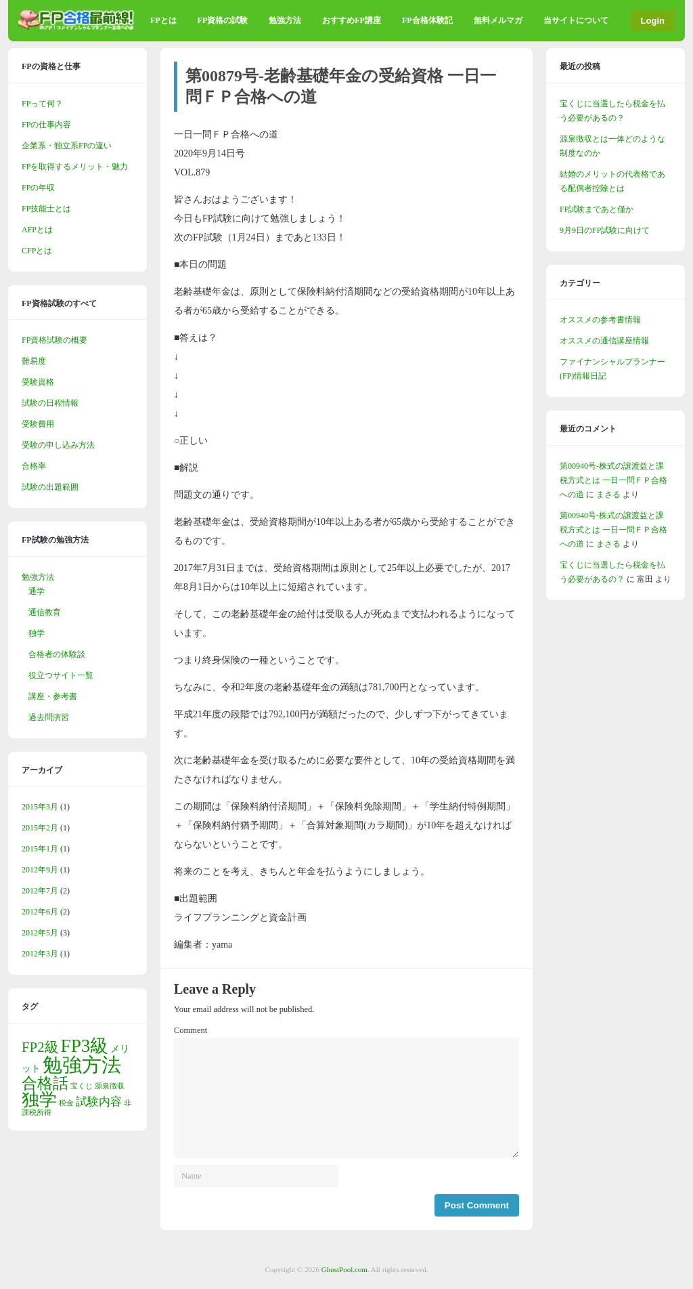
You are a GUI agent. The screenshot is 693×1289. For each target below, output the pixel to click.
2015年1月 (40, 848)
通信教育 (44, 612)
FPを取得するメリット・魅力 (75, 166)
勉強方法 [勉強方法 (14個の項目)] (82, 1065)
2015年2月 (40, 827)
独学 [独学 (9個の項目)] (39, 1100)
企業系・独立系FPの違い (67, 145)
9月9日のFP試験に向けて (605, 230)
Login (653, 21)
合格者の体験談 (56, 654)
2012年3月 (40, 953)
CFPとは (37, 250)
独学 (36, 633)
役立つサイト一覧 (60, 675)
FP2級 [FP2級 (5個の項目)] (40, 1047)
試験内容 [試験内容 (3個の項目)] (99, 1101)
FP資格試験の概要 (54, 340)
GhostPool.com (344, 1269)
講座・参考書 (52, 696)
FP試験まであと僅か (596, 209)
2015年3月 (40, 806)
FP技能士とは (46, 208)
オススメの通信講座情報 (604, 340)
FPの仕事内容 (46, 124)
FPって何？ (42, 103)
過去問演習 (48, 717)
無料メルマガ (498, 20)
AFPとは (37, 229)
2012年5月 (40, 932)
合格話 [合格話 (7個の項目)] (45, 1083)
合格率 (34, 466)
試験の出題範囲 (50, 487)
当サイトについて (575, 20)
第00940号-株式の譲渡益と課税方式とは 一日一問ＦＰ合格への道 (613, 480)
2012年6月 (40, 911)
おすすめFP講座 (351, 20)
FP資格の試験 (223, 20)
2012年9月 (40, 869)
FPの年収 (38, 187)
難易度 (34, 361)
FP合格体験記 (427, 20)
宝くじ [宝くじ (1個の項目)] (81, 1086)
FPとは (163, 20)
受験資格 (38, 382)
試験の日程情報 (50, 403)
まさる (608, 494)
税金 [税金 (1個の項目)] (66, 1103)
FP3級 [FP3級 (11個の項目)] (85, 1046)
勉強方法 (285, 20)
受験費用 (38, 424)
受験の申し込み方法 (58, 445)
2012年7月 (40, 890)
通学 (36, 591)
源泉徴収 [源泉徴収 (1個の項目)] (110, 1086)
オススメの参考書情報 (600, 319)
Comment (190, 1030)
